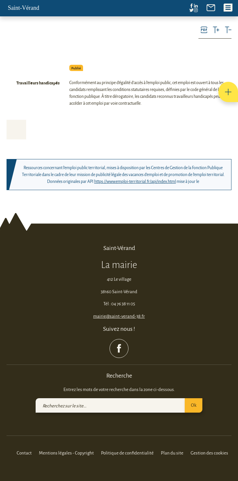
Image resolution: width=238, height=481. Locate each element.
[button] (228, 92)
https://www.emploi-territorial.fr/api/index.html (135, 181)
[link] (211, 7)
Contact (24, 453)
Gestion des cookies (209, 453)
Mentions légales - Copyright (66, 453)
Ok (193, 405)
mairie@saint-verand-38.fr (119, 316)
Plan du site (172, 453)
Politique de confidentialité (127, 453)
